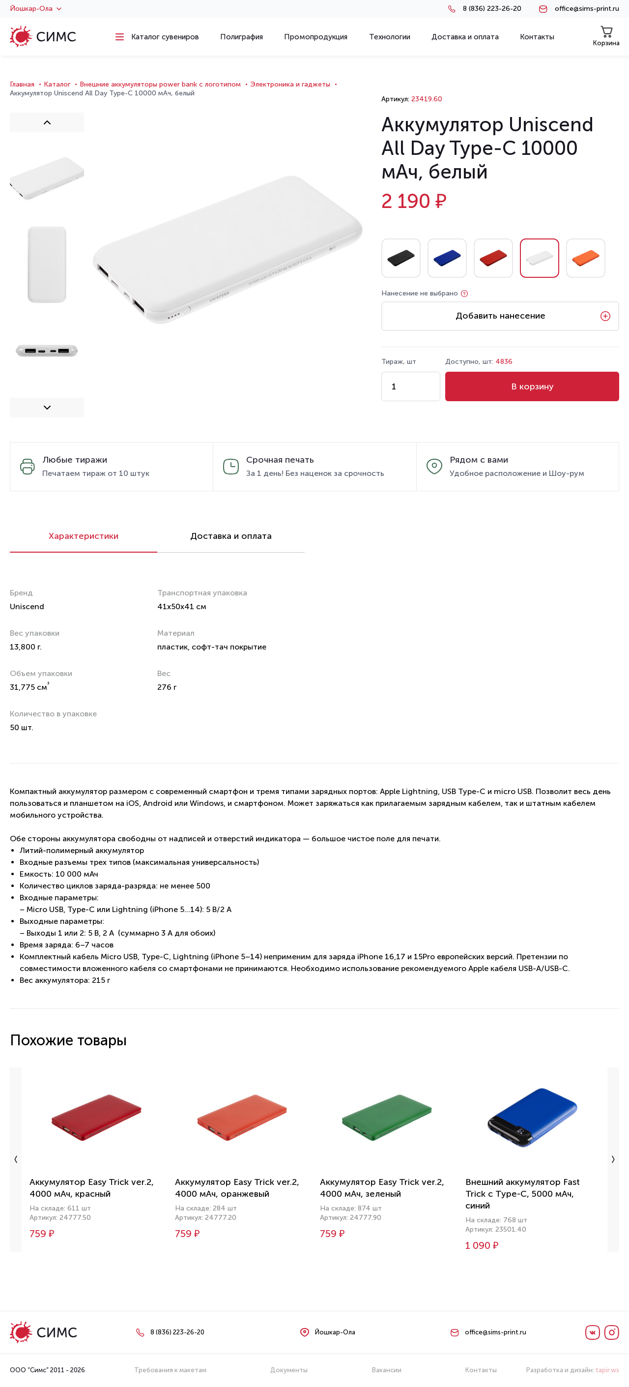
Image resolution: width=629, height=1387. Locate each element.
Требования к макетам (170, 1370)
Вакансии (386, 1370)
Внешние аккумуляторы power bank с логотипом (160, 84)
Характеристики (83, 536)
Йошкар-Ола (35, 9)
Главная (22, 84)
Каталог (57, 84)
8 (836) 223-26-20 (492, 9)
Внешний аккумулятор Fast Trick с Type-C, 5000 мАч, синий (522, 1194)
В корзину (532, 386)
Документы (289, 1370)
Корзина (606, 36)
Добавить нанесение (500, 315)
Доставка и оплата (231, 536)
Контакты (481, 1370)
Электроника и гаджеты (290, 84)
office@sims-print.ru (587, 9)
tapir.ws (607, 1370)
